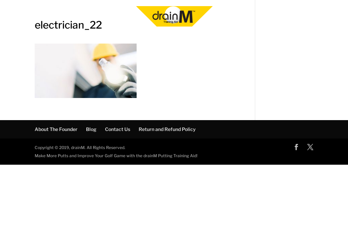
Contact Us (117, 129)
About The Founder (56, 129)
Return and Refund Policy (167, 129)
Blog (91, 129)
